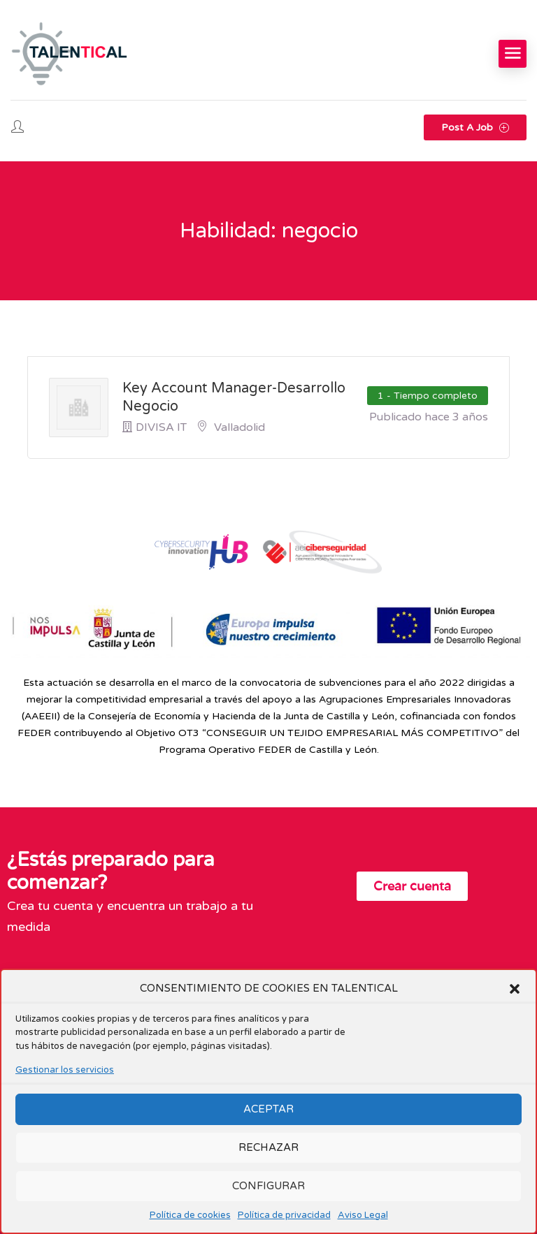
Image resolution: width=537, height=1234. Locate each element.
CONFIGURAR (268, 1186)
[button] (515, 988)
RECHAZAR (268, 1147)
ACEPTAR (268, 1109)
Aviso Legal (363, 1215)
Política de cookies (190, 1215)
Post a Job (475, 127)
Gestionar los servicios (64, 1069)
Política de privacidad (284, 1215)
